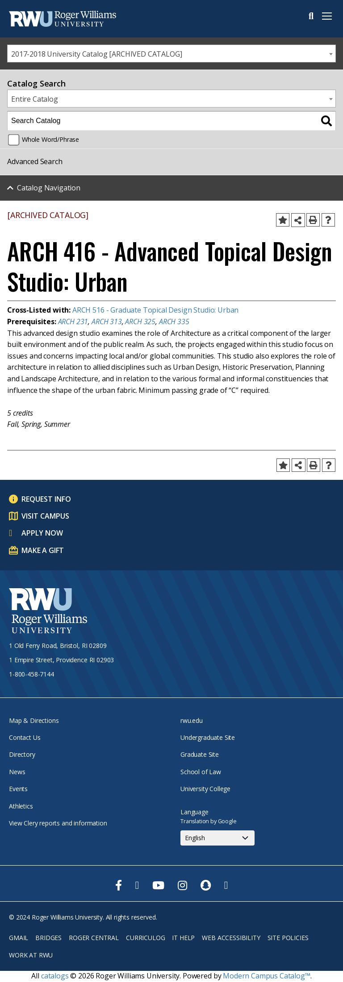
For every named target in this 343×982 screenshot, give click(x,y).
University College (205, 788)
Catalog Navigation (48, 188)
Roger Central (94, 937)
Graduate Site (199, 754)
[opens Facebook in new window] (118, 885)
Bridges (48, 937)
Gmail (18, 937)
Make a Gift (42, 550)
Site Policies (288, 937)
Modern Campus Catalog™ (266, 976)
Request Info (46, 499)
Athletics (21, 806)
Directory (22, 754)
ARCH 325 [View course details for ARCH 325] (140, 321)
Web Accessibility (231, 937)
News (17, 771)
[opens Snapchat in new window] (206, 885)
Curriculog (145, 937)
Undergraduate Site (207, 737)
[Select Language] (217, 838)
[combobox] (171, 53)
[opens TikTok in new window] (226, 885)
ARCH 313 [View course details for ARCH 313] (107, 321)
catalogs (55, 976)
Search (311, 16)
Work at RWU (31, 955)
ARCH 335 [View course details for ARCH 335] (174, 321)
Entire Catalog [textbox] (34, 99)
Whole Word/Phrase (50, 139)
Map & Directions (34, 720)
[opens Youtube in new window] (158, 885)
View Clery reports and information (58, 823)
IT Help (183, 937)
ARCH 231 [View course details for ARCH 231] (73, 321)
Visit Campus (45, 516)
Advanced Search (35, 161)
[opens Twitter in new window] (137, 885)
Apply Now (42, 533)
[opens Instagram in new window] (182, 885)
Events (18, 788)
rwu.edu (191, 720)
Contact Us (24, 737)
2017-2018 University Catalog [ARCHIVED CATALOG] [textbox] (96, 54)
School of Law (200, 771)
